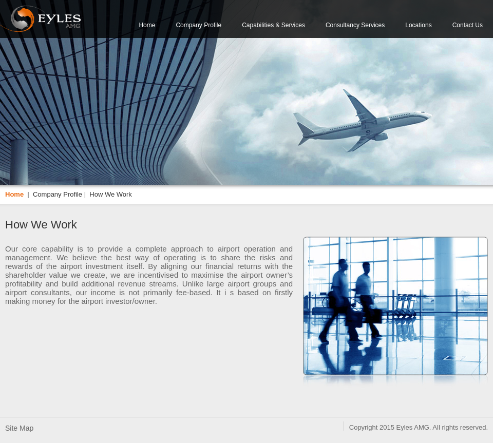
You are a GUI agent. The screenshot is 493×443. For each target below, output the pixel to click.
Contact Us (467, 25)
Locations (418, 25)
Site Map (19, 428)
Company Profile (198, 25)
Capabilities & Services (273, 25)
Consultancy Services (355, 25)
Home (147, 25)
